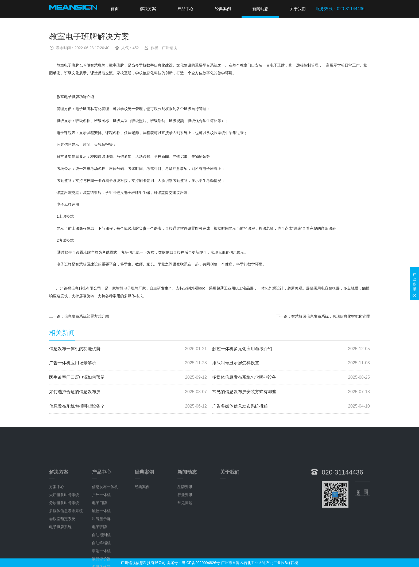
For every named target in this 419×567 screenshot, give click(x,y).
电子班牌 (99, 554)
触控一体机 (101, 538)
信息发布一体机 (105, 514)
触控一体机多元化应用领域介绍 (291, 349)
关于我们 (298, 8)
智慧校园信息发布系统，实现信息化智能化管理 (330, 316)
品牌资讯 (184, 514)
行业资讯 (184, 522)
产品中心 (185, 8)
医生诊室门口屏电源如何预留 (128, 377)
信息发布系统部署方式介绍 (86, 316)
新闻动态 (260, 8)
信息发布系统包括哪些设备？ (128, 406)
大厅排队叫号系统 (64, 522)
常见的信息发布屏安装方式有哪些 (291, 392)
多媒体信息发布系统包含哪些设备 (291, 377)
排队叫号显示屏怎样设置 (291, 363)
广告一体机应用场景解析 (128, 363)
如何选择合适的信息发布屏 (128, 392)
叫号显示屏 (101, 546)
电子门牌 (99, 530)
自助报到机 (101, 562)
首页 (115, 8)
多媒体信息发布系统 (66, 538)
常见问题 (184, 530)
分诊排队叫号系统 (64, 530)
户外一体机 (101, 522)
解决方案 (148, 8)
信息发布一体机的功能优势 (128, 349)
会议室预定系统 (62, 546)
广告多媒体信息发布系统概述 (291, 406)
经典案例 (223, 8)
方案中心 (56, 514)
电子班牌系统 (60, 554)
